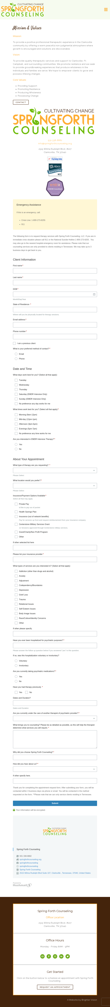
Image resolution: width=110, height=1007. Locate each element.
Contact (21, 102)
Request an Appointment (55, 987)
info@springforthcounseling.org (55, 143)
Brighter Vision (89, 1000)
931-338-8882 (55, 140)
